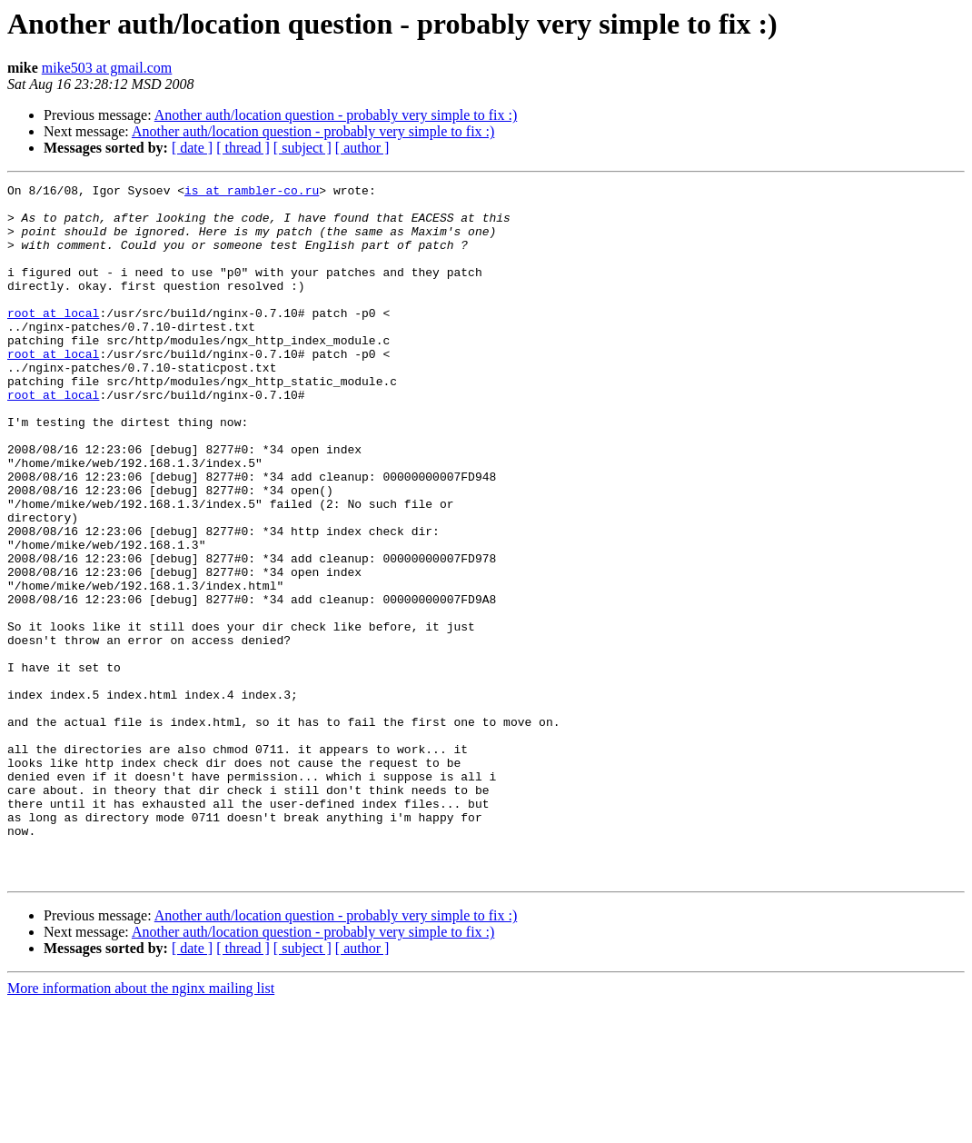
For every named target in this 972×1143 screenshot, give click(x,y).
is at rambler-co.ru (251, 192)
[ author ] (362, 147)
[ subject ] (302, 147)
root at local (53, 340)
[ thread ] (243, 147)
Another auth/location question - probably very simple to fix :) (335, 115)
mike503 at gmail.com (107, 67)
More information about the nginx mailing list (140, 1127)
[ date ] (192, 147)
